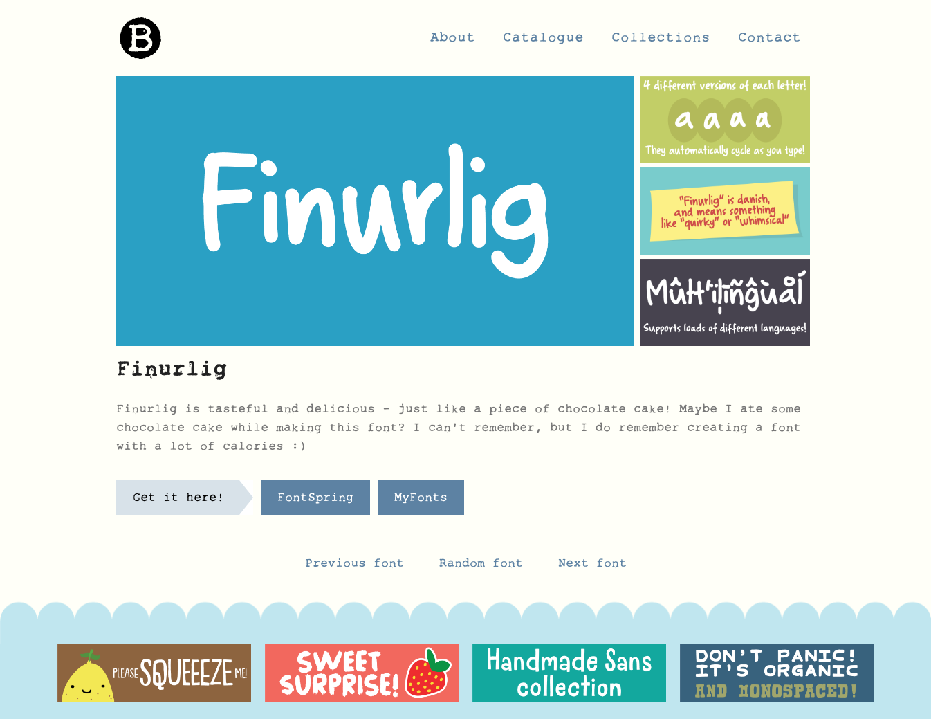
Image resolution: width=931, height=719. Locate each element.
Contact (769, 41)
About (452, 41)
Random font (485, 566)
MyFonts (421, 501)
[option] (154, 673)
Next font (592, 566)
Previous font (354, 566)
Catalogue (543, 41)
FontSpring (315, 501)
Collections (660, 41)
